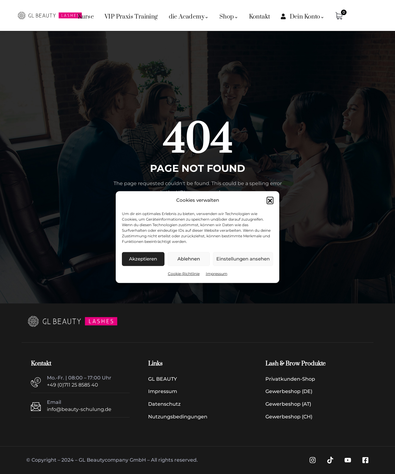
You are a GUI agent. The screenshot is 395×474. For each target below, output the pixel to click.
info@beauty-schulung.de (79, 409)
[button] (270, 200)
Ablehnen (188, 259)
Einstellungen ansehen (243, 259)
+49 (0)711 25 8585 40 (72, 385)
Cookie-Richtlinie (184, 273)
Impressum (216, 273)
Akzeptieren (143, 259)
